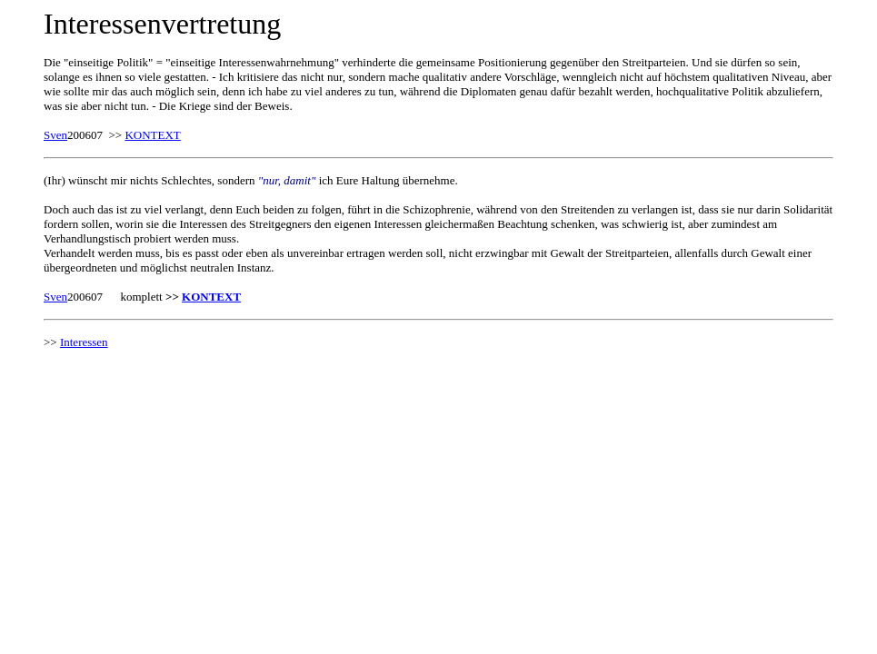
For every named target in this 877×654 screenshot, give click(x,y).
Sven (55, 135)
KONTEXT (152, 135)
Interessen (84, 342)
